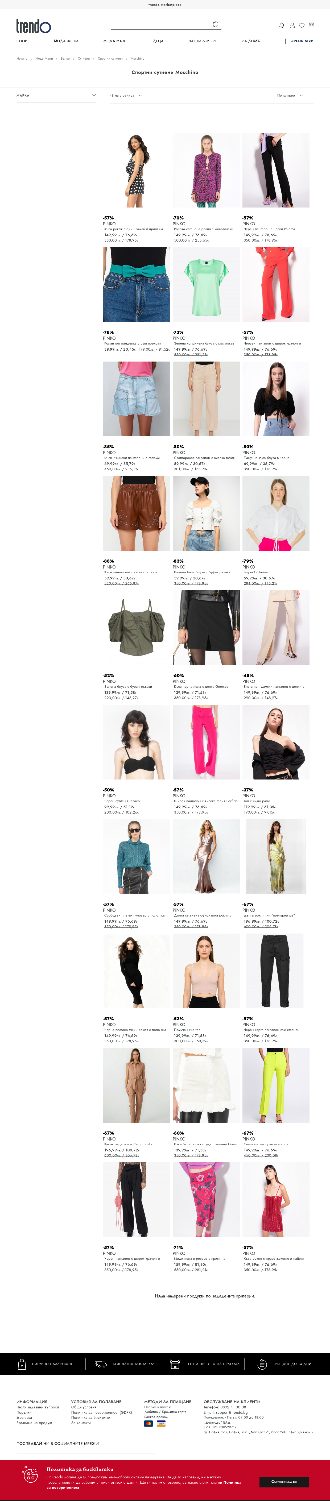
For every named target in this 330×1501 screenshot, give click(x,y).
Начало (21, 58)
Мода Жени (66, 41)
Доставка (24, 1417)
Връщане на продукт (34, 1422)
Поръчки (24, 1412)
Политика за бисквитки (90, 1417)
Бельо (65, 58)
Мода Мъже (116, 41)
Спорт (22, 41)
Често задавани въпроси (37, 1407)
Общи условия (84, 1407)
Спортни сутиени (110, 58)
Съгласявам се (284, 1481)
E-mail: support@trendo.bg (226, 1412)
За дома (251, 41)
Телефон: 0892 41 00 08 (225, 1407)
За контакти (81, 1422)
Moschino (138, 58)
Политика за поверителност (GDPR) (101, 1412)
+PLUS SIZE (302, 41)
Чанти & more (203, 41)
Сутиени (84, 58)
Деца (158, 41)
